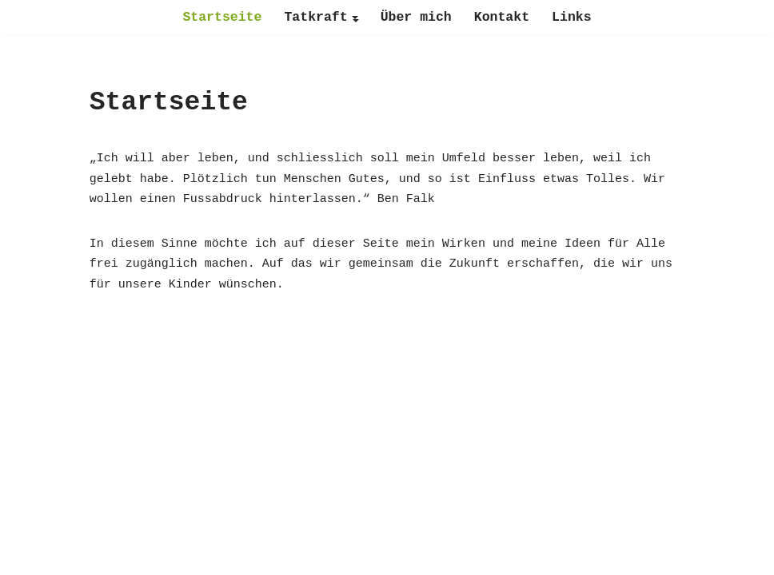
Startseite (221, 17)
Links (572, 17)
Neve (284, 555)
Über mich (416, 17)
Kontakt (501, 17)
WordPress (468, 555)
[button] (355, 17)
